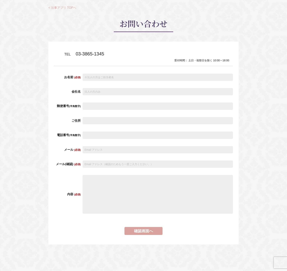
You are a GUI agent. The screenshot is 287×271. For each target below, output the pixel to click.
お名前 (72, 77)
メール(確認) (68, 164)
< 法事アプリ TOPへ (62, 7)
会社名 (76, 91)
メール (72, 149)
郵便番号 (69, 106)
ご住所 (76, 120)
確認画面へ (143, 231)
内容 (74, 194)
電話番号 (69, 135)
